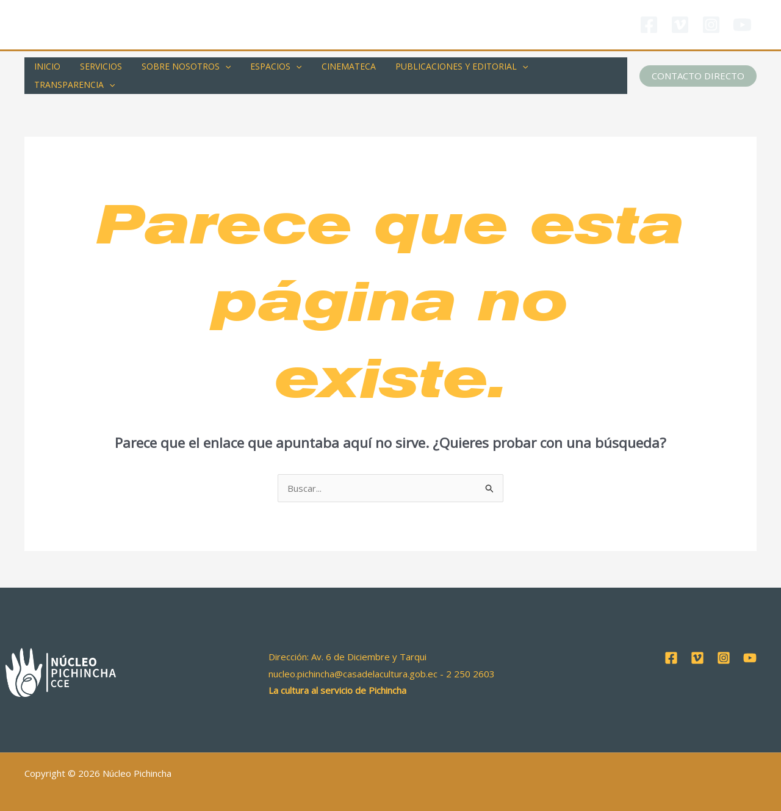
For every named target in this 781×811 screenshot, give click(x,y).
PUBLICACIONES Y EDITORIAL (448, 68)
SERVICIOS (97, 68)
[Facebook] (648, 24)
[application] (219, 68)
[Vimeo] (680, 24)
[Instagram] (711, 24)
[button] (698, 68)
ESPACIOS (267, 68)
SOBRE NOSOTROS (180, 68)
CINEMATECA (338, 68)
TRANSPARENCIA (571, 68)
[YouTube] (742, 24)
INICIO (46, 68)
